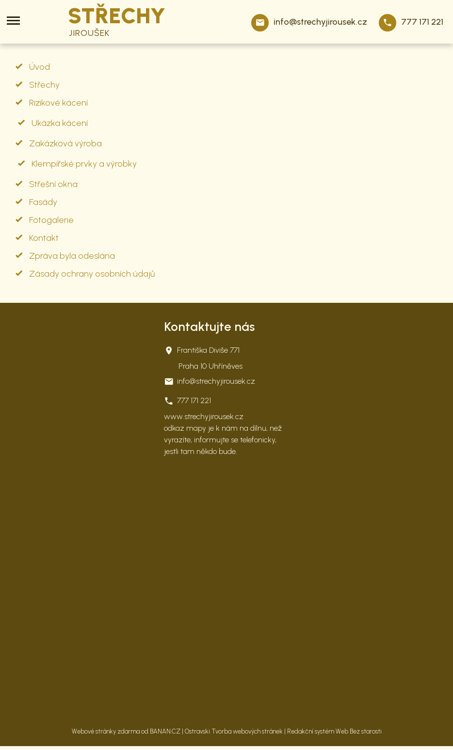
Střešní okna (53, 184)
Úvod (39, 67)
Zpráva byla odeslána (72, 255)
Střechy (44, 84)
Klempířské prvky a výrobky (84, 163)
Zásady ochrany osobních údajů (92, 273)
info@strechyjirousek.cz (320, 21)
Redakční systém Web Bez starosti (334, 731)
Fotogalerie (51, 220)
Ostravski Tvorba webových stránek (234, 731)
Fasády (43, 202)
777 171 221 (422, 21)
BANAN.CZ (165, 731)
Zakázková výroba (65, 143)
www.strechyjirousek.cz (203, 416)
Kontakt (44, 238)
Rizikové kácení (58, 102)
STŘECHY (116, 17)
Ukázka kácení (60, 123)
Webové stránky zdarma (106, 731)
